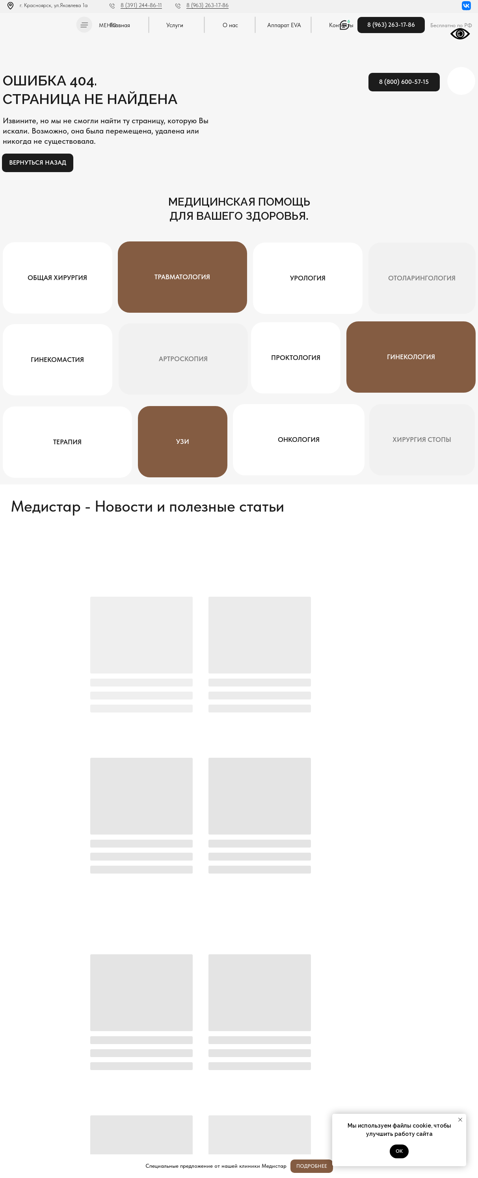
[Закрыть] (465, 1166)
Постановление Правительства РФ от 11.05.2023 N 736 (46, 1121)
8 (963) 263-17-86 (207, 5)
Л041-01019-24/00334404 (34, 1102)
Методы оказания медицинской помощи (46, 1132)
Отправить (166, 1081)
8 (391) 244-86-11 (141, 5)
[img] (39, 23)
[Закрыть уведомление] (460, 1120)
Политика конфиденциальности (39, 1110)
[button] (84, 25)
